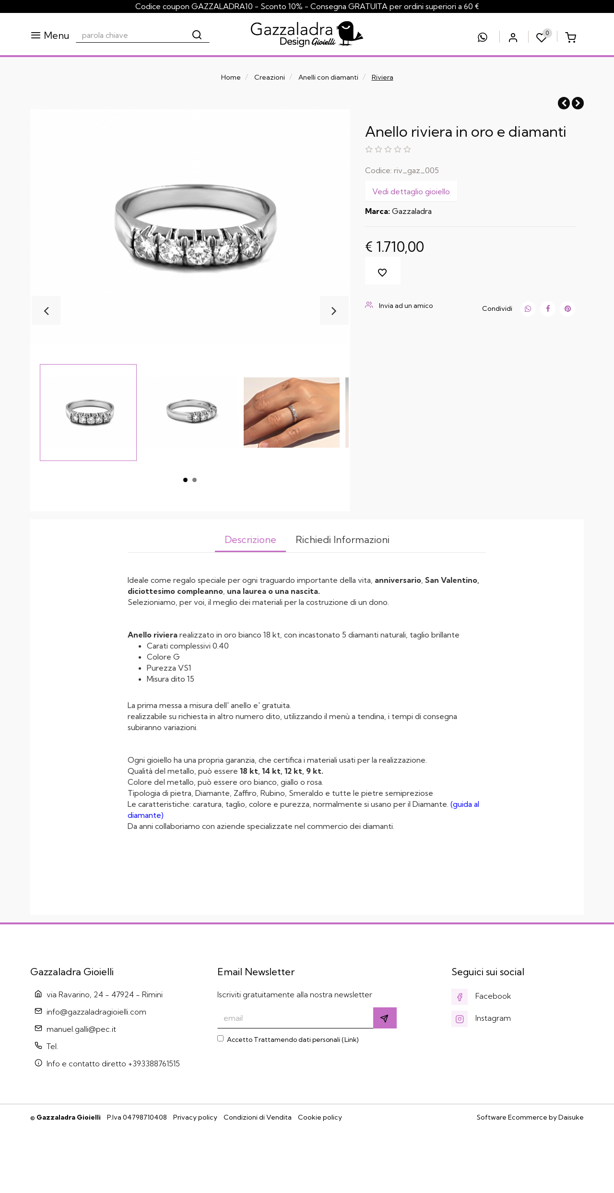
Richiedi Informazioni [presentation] (343, 539)
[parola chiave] (131, 35)
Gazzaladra (412, 211)
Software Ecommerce (512, 1180)
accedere (170, 892)
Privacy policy (195, 1180)
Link (350, 1102)
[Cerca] (198, 35)
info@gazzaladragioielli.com (96, 1074)
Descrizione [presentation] (249, 539)
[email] (295, 1080)
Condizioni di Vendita (258, 1180)
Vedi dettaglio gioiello (411, 191)
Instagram (481, 1081)
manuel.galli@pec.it (81, 1092)
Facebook (481, 1058)
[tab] (249, 540)
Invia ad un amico (399, 305)
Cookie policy (320, 1180)
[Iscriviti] (385, 1080)
